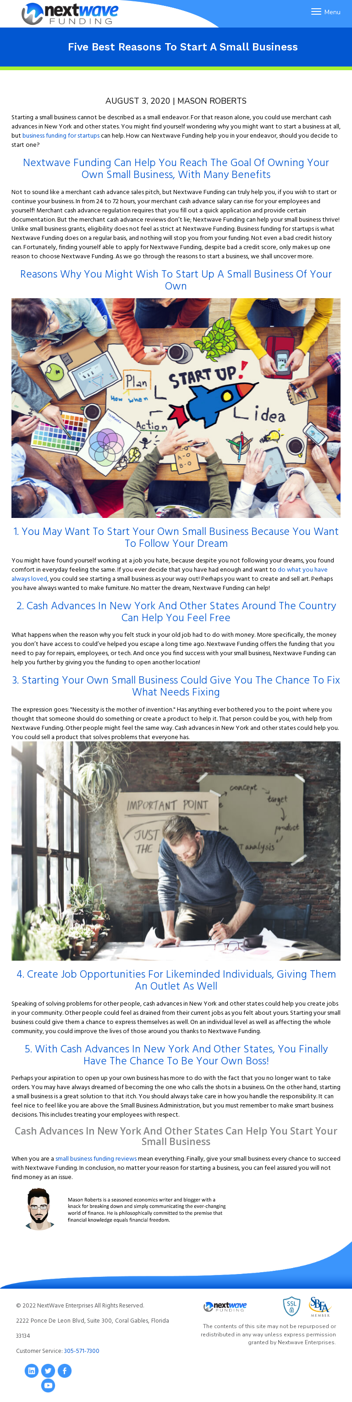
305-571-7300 (81, 1350)
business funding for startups (60, 135)
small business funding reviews (96, 1158)
